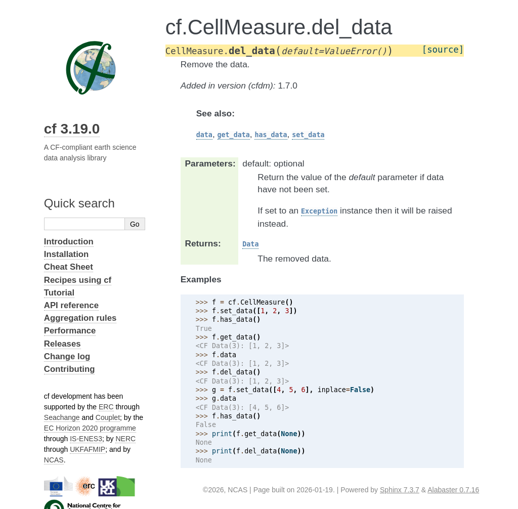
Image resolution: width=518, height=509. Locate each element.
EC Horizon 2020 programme (90, 428)
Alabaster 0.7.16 (453, 490)
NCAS (54, 460)
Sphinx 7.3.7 (399, 490)
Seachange (62, 417)
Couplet (108, 417)
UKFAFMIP (87, 449)
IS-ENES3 (86, 439)
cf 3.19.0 (72, 129)
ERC (106, 407)
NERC (125, 439)
